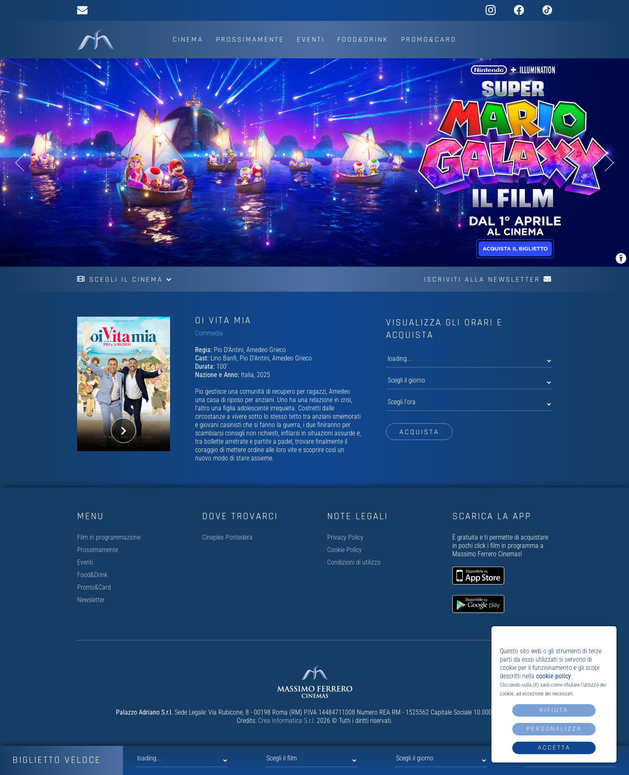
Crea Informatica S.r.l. (286, 721)
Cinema (188, 39)
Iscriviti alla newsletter (488, 279)
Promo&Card (428, 39)
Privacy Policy (345, 537)
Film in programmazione (108, 537)
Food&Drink (362, 39)
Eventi (311, 39)
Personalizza (554, 729)
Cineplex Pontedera (227, 537)
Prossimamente (250, 39)
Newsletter (91, 600)
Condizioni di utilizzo (354, 562)
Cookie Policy (344, 550)
